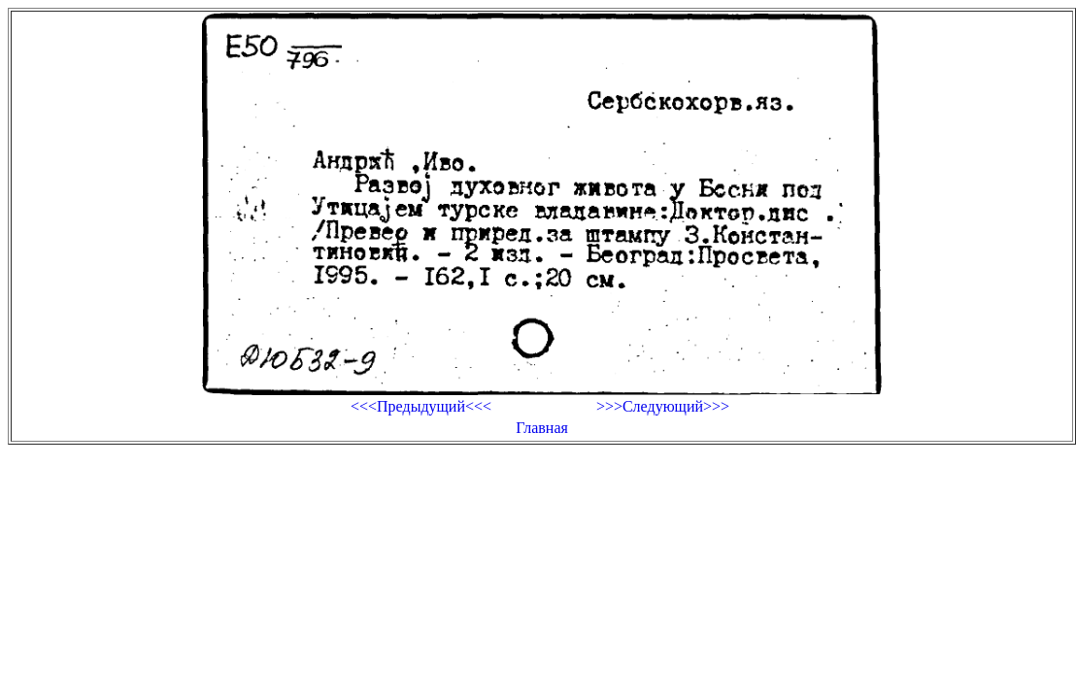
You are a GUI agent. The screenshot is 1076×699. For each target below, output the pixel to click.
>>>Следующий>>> (662, 406)
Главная (542, 427)
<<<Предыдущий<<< (421, 406)
